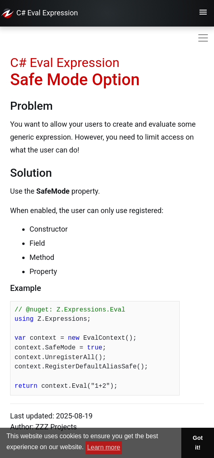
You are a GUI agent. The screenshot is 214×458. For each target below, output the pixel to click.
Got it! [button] (198, 443)
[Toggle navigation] (203, 13)
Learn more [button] (103, 447)
